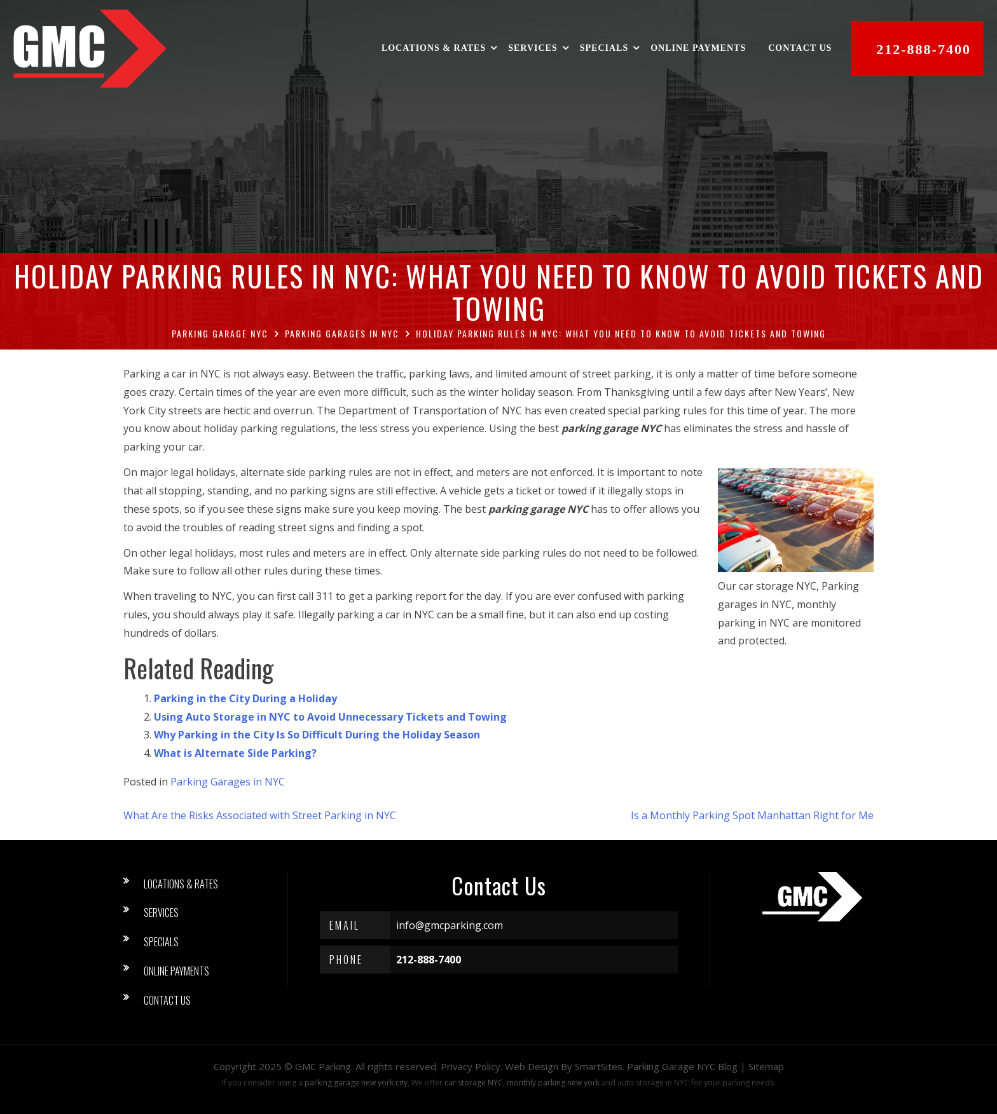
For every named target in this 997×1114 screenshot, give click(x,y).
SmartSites (598, 1066)
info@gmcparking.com (449, 925)
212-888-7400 (924, 49)
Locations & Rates (434, 48)
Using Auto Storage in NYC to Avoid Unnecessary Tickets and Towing (330, 717)
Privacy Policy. (471, 1066)
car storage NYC (473, 1082)
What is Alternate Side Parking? (235, 753)
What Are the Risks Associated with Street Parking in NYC (259, 815)
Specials (605, 48)
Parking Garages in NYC (227, 782)
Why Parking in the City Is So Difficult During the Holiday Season (317, 735)
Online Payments (698, 48)
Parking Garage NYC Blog (682, 1066)
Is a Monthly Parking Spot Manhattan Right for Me (752, 815)
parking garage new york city (356, 1082)
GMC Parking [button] (323, 1066)
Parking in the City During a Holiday (245, 698)
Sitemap (766, 1066)
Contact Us (800, 48)
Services (533, 48)
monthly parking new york (553, 1082)
